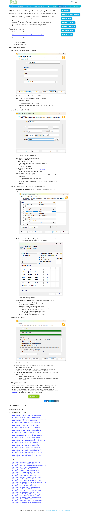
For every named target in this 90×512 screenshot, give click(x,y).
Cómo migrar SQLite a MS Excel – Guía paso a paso (26, 444)
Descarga (20, 6)
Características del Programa (70, 14)
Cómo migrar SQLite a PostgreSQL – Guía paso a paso (27, 452)
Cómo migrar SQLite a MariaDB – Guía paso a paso (26, 447)
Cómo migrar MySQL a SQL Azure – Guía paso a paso (26, 480)
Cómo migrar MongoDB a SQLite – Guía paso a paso (26, 430)
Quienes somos (73, 6)
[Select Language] (77, 2)
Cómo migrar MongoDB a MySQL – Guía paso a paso (26, 477)
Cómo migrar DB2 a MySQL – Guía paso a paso (25, 467)
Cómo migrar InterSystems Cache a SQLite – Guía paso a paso (29, 419)
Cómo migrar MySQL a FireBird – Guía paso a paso (26, 487)
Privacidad (60, 510)
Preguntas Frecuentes (68, 26)
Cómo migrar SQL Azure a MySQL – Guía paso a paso (26, 463)
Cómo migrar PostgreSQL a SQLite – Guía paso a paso (27, 435)
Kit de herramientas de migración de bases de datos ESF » (28, 35)
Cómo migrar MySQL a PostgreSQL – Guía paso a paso (27, 493)
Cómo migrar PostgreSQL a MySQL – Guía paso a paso (27, 500)
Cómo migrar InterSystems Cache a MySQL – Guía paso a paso (29, 465)
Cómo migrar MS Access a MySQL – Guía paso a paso (26, 462)
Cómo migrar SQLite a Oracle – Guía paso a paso (25, 450)
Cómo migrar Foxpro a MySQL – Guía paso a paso (25, 472)
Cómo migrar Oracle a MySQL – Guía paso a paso (25, 498)
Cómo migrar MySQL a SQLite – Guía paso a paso (25, 432)
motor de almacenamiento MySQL (36, 170)
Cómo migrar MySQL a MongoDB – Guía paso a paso (26, 490)
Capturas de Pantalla (68, 22)
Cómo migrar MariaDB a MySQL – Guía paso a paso (26, 475)
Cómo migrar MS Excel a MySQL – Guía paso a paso (26, 468)
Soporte (54, 6)
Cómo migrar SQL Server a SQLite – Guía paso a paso (26, 455)
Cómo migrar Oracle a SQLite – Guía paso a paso (25, 434)
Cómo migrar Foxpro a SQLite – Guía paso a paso (25, 425)
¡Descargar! (65, 10)
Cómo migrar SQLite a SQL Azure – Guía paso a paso (26, 439)
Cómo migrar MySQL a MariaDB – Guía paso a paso (26, 488)
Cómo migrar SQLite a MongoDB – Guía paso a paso (26, 449)
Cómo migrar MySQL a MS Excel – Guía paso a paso (26, 485)
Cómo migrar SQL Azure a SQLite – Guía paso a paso (26, 417)
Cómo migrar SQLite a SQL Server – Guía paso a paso (26, 454)
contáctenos (15, 392)
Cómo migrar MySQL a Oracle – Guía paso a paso (25, 492)
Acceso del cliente (39, 6)
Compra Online (66, 18)
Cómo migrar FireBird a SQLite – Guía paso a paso (26, 424)
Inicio (13, 6)
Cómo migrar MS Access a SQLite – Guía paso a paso (26, 415)
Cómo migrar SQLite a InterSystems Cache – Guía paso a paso (29, 440)
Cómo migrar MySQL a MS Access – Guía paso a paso (26, 478)
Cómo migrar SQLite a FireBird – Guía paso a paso (26, 445)
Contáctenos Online (67, 30)
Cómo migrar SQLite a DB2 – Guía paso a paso (25, 442)
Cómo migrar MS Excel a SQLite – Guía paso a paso (26, 422)
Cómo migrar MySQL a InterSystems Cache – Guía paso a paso (29, 482)
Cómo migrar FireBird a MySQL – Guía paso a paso (26, 470)
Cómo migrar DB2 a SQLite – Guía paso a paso (25, 420)
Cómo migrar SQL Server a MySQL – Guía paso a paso (27, 502)
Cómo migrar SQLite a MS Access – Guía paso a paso (26, 437)
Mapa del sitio (68, 510)
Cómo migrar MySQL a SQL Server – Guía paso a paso (27, 497)
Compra (28, 6)
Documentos (63, 6)
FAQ (48, 6)
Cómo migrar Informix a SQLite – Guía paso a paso (26, 427)
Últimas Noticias (67, 34)
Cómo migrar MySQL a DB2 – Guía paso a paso (25, 483)
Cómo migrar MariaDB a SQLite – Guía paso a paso (26, 429)
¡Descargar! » (34, 396)
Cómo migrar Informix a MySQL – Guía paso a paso (26, 473)
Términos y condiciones (50, 510)
